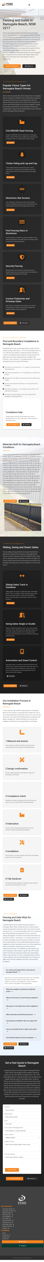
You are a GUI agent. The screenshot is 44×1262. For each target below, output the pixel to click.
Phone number (8, 1114)
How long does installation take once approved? (21, 1022)
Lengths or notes (9, 1141)
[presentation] (16, 1163)
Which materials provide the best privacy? (20, 1014)
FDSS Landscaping (23, 1257)
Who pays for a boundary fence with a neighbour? (22, 1007)
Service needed (8, 1134)
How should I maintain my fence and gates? (21, 1037)
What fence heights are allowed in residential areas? (20, 990)
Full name (7, 1107)
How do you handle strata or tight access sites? (21, 1030)
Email (5, 1121)
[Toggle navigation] (29, 5)
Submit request (12, 1169)
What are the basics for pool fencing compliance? (22, 999)
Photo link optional (9, 1154)
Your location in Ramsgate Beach (13, 1127)
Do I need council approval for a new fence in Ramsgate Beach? (20, 971)
